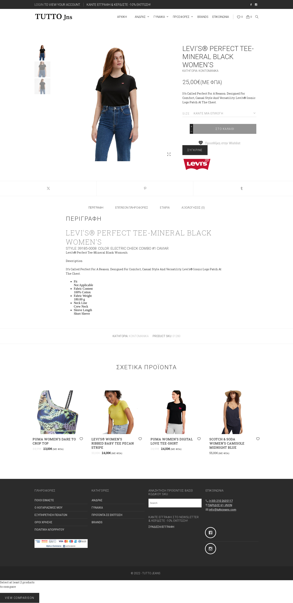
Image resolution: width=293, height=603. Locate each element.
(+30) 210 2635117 (221, 500)
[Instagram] (232, 549)
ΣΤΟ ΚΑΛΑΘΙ (224, 128)
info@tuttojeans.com (222, 509)
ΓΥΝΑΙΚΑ (97, 507)
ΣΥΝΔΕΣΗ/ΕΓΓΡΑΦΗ (161, 526)
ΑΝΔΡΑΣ (97, 500)
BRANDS (97, 522)
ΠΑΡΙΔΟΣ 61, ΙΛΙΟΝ (220, 505)
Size (186, 113)
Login (38, 4)
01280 (176, 336)
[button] (169, 154)
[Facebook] (232, 533)
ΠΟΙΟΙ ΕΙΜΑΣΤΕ (44, 500)
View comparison (19, 597)
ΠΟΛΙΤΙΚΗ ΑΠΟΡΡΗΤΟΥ (49, 529)
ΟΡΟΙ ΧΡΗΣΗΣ (43, 522)
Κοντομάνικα (208, 70)
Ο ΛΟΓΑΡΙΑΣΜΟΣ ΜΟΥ (48, 507)
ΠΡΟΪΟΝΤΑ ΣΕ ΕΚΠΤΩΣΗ (107, 515)
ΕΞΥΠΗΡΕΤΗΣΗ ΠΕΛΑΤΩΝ (50, 515)
